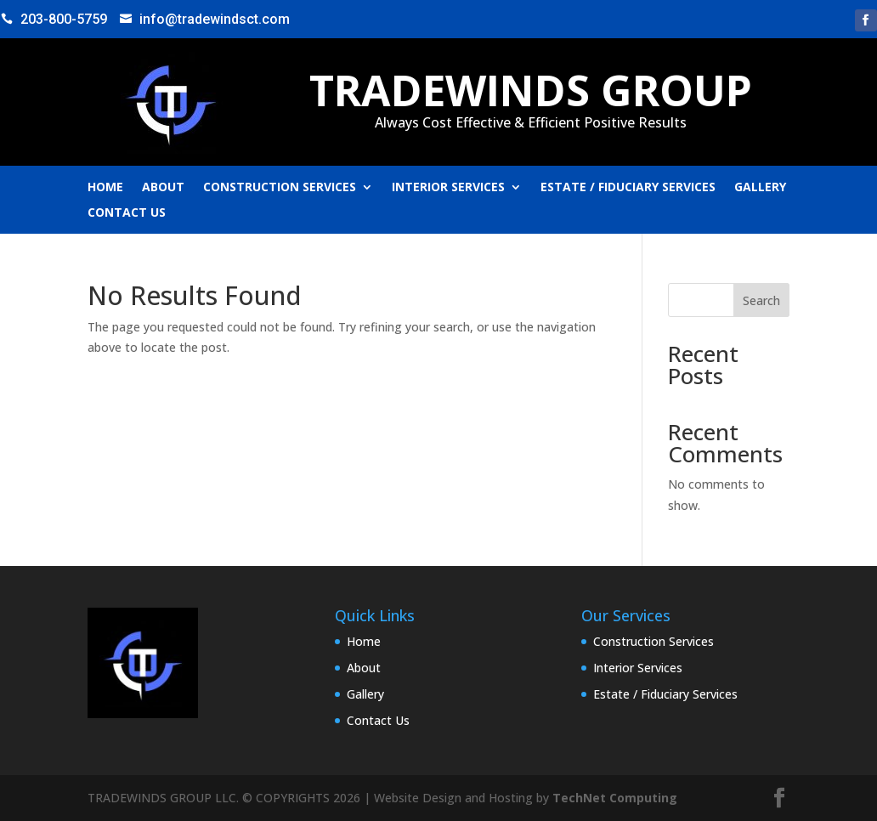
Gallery (760, 188)
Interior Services (448, 188)
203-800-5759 (63, 19)
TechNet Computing (614, 798)
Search (761, 300)
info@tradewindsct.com (214, 19)
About (163, 188)
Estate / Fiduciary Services (628, 188)
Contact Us (127, 213)
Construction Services (279, 188)
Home (105, 188)
